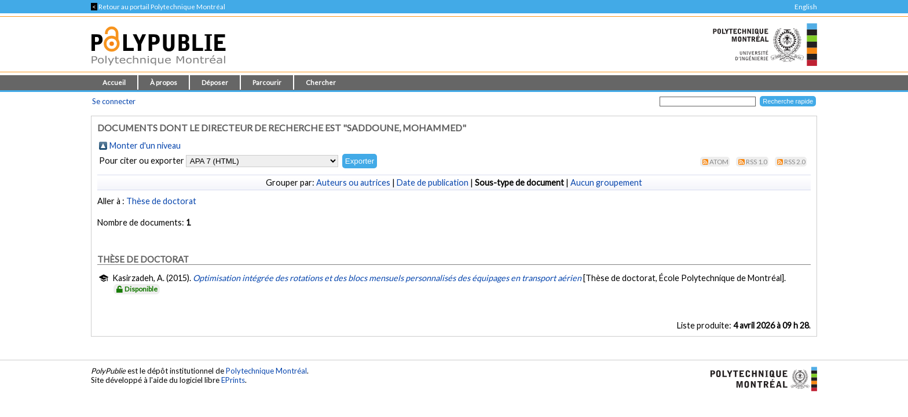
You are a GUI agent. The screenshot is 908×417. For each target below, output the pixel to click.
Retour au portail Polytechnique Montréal (158, 6)
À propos (163, 82)
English (805, 6)
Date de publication (432, 182)
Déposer (215, 82)
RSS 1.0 (756, 161)
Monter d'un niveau (145, 145)
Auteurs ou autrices (353, 182)
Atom (718, 161)
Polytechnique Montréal (266, 370)
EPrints (233, 380)
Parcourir (266, 82)
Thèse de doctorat (161, 201)
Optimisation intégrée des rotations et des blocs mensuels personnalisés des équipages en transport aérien (387, 278)
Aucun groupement (606, 182)
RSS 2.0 (795, 161)
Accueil (114, 82)
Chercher (321, 82)
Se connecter (114, 101)
